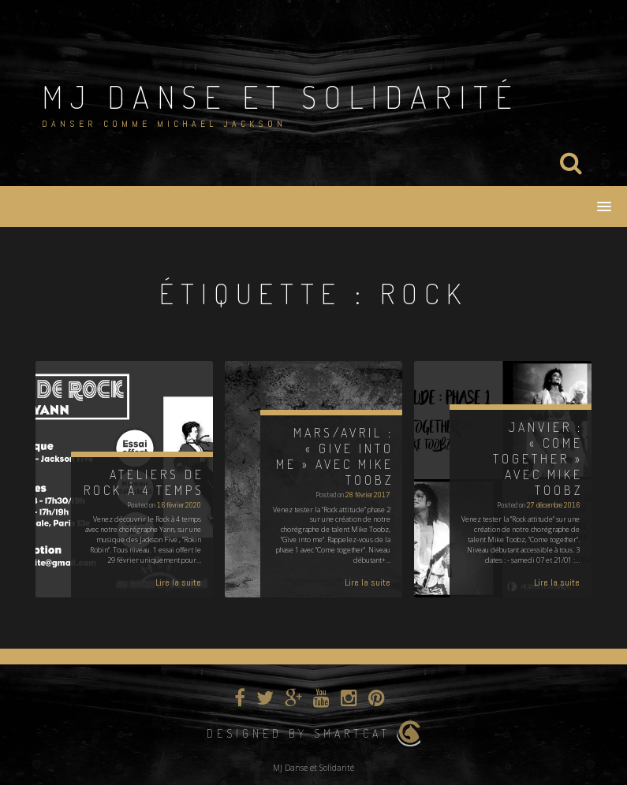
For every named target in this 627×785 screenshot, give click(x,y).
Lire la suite (178, 582)
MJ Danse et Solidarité (280, 96)
